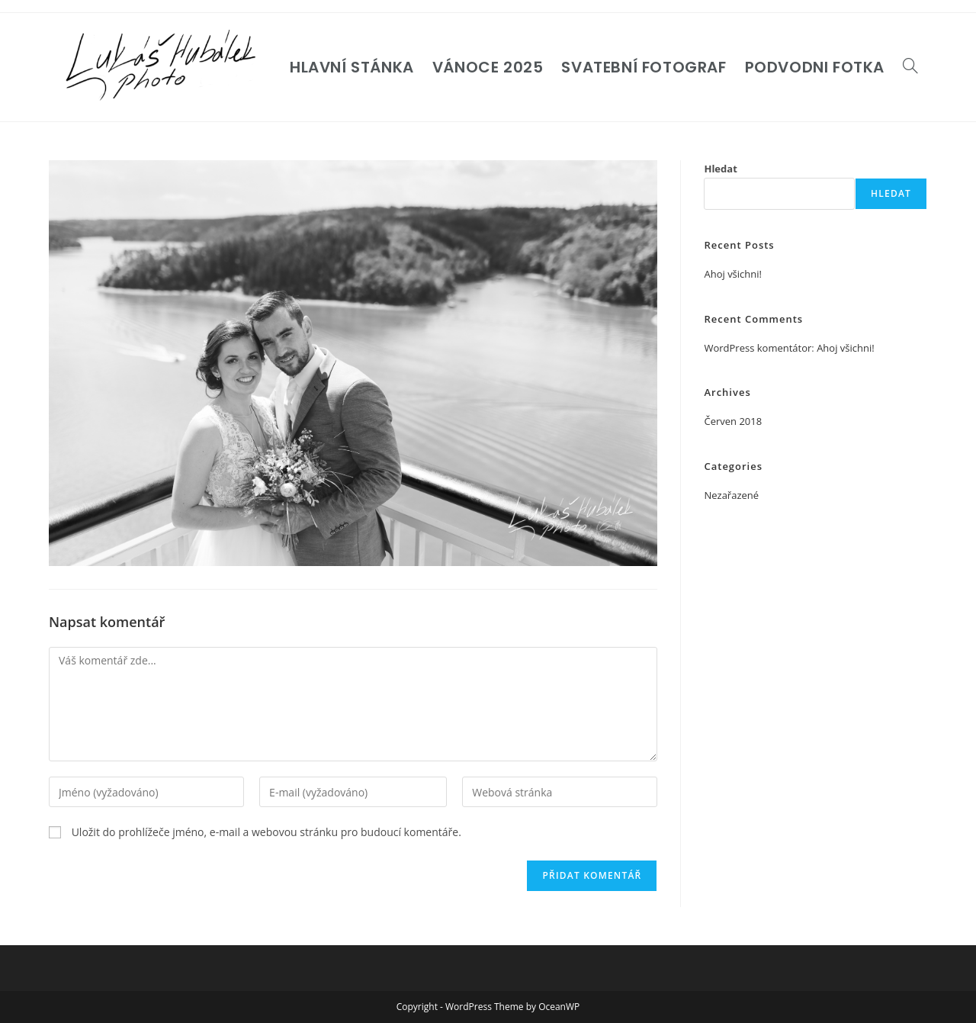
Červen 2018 (733, 421)
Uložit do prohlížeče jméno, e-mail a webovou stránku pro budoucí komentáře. (266, 832)
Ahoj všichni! (733, 274)
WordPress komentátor (757, 348)
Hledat (720, 168)
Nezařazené (731, 495)
